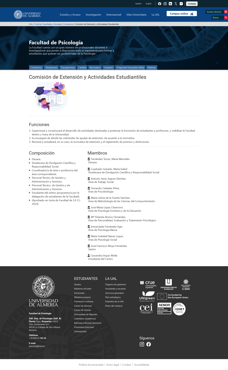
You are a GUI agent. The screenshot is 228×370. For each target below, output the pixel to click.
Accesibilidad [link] (141, 364)
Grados (77, 284)
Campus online (181, 13)
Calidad (82, 67)
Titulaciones (51, 67)
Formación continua (83, 301)
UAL (31, 24)
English (149, 3)
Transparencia (68, 67)
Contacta (192, 3)
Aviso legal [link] (112, 364)
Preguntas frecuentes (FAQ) (130, 67)
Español (138, 3)
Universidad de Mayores (85, 314)
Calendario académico (85, 318)
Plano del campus (113, 305)
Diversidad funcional (84, 327)
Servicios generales (114, 292)
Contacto (108, 67)
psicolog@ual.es (37, 346)
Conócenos (68, 24)
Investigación (93, 14)
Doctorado (79, 292)
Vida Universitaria (136, 14)
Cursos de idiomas (83, 305)
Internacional (113, 14)
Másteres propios (82, 297)
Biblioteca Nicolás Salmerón (87, 322)
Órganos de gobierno (115, 284)
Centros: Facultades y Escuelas (48, 24)
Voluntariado (80, 331)
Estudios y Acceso (70, 14)
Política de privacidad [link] (91, 364)
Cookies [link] (126, 364)
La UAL (156, 14)
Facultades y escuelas (115, 288)
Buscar (220, 18)
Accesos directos (217, 12)
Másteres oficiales (82, 288)
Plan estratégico (113, 297)
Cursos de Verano (82, 310)
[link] (192, 3)
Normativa (95, 67)
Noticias (152, 67)
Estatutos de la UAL (114, 301)
